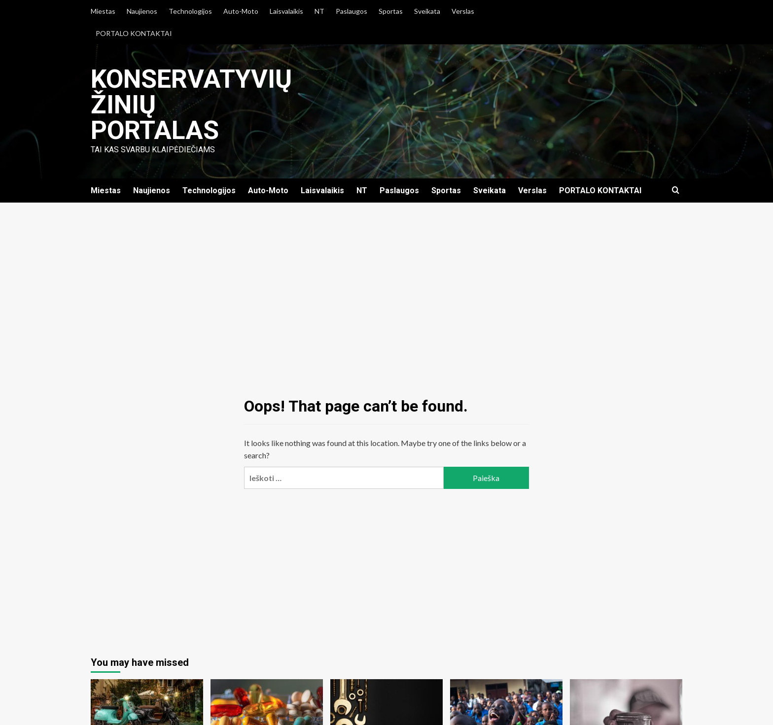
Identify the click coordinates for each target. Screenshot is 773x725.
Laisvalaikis (286, 11)
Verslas (463, 11)
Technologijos (190, 11)
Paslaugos (351, 11)
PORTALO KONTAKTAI (134, 33)
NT (319, 11)
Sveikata (427, 11)
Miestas (103, 11)
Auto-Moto (240, 11)
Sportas (391, 11)
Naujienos (142, 11)
